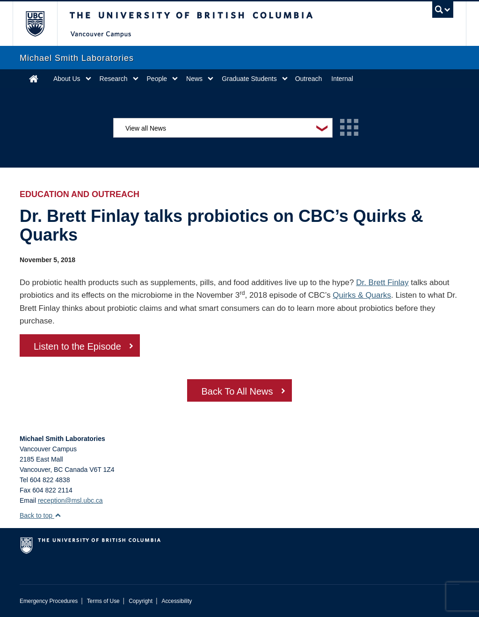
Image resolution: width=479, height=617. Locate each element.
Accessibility (176, 601)
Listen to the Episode (77, 346)
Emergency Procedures (49, 601)
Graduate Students (249, 78)
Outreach (308, 78)
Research (114, 78)
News (194, 78)
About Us (66, 78)
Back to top (40, 515)
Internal (342, 78)
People (157, 78)
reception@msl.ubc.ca (70, 500)
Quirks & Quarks (362, 295)
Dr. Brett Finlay (382, 282)
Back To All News (237, 391)
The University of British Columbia (42, 23)
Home (34, 78)
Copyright (140, 601)
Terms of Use (103, 601)
